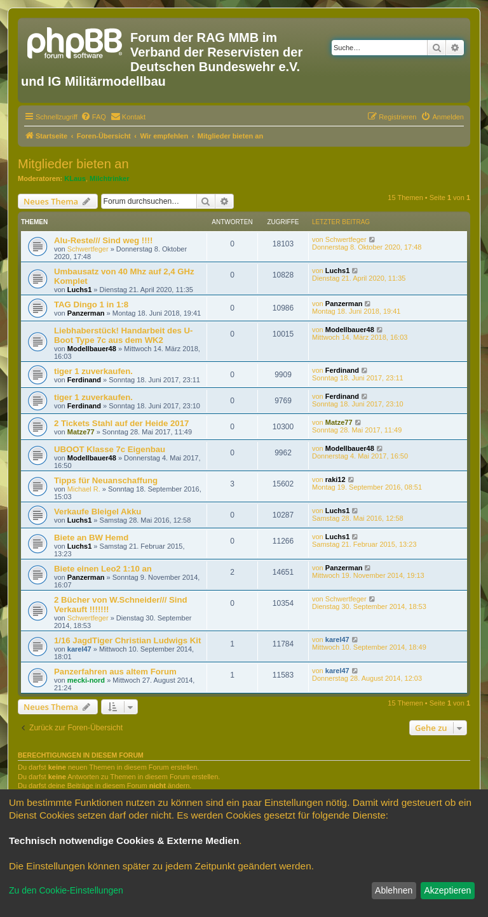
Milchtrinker (109, 178)
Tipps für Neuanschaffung (106, 480)
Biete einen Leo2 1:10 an (103, 568)
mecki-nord (86, 680)
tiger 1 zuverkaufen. (93, 371)
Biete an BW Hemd (91, 537)
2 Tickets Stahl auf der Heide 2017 (121, 423)
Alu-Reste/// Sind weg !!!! (103, 240)
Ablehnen (393, 890)
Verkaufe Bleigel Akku (97, 511)
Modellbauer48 (91, 348)
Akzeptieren (447, 890)
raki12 (335, 479)
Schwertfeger (88, 249)
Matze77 (81, 432)
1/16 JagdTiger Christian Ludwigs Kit (127, 640)
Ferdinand (84, 380)
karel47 (79, 649)
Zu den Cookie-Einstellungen (66, 890)
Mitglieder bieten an (73, 164)
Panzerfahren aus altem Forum (115, 671)
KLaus (75, 178)
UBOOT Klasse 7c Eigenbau (109, 449)
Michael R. (83, 489)
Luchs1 (79, 289)
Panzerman (86, 313)
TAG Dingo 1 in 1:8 (91, 304)
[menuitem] (93, 116)
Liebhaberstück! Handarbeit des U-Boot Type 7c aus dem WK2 (123, 335)
